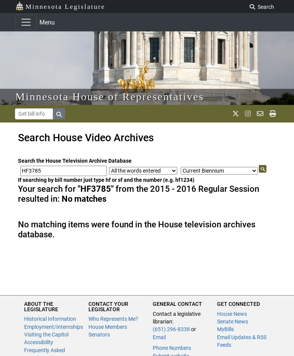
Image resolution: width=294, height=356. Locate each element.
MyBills (225, 329)
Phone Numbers (172, 348)
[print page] (272, 113)
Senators (99, 335)
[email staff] (260, 113)
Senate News (232, 321)
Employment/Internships (53, 327)
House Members (107, 327)
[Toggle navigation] (26, 22)
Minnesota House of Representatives (109, 97)
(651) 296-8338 (171, 329)
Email (159, 337)
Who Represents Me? (113, 319)
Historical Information (50, 319)
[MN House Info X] (235, 113)
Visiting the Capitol (46, 335)
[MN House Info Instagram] (248, 113)
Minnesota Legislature (60, 6)
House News (232, 314)
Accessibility (38, 342)
